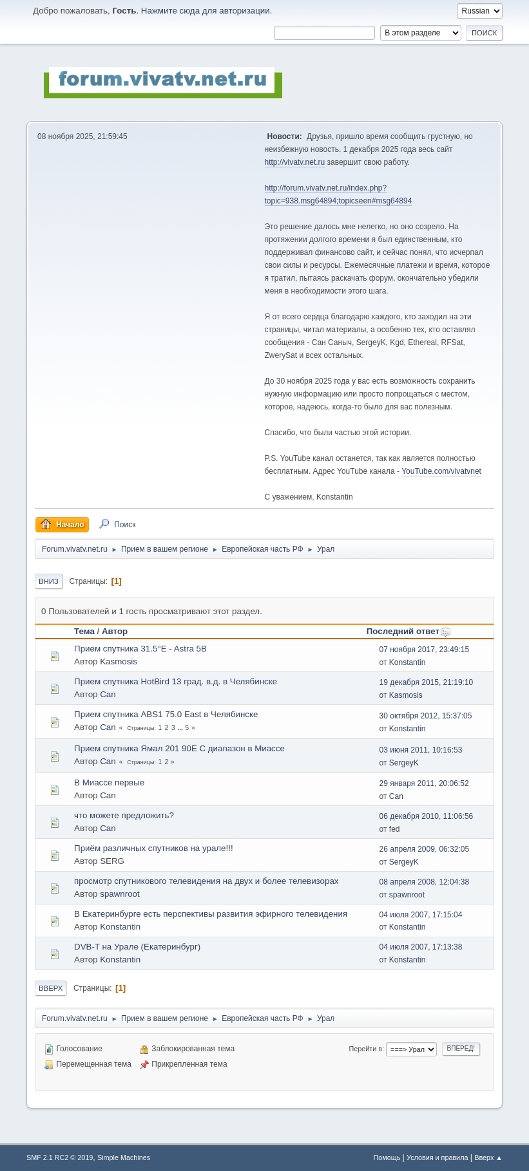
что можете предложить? (124, 815)
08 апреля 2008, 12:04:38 (425, 881)
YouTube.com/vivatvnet (441, 471)
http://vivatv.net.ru (295, 162)
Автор (115, 631)
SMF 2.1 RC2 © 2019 (59, 1157)
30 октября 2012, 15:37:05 (426, 715)
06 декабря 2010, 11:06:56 (427, 816)
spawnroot (120, 894)
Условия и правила (437, 1157)
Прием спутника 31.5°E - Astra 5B (140, 648)
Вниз (49, 581)
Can (107, 694)
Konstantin (407, 662)
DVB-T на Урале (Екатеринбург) (137, 946)
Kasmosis (118, 661)
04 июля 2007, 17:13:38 (421, 946)
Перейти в (365, 1049)
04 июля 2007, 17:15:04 (421, 914)
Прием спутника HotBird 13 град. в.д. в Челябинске (175, 681)
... (180, 727)
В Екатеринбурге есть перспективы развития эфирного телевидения (210, 914)
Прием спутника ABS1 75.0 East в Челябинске (166, 714)
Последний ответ (409, 631)
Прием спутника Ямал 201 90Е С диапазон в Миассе (179, 748)
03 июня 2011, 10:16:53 (421, 749)
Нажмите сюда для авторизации (205, 10)
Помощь (387, 1157)
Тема (84, 631)
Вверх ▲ (488, 1157)
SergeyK (404, 762)
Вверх (51, 988)
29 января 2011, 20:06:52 (424, 783)
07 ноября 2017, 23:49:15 (425, 649)
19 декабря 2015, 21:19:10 (427, 682)
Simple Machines (123, 1157)
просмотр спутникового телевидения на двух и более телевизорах (206, 881)
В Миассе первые (109, 782)
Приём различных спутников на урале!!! (153, 848)
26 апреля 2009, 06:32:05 (425, 849)
